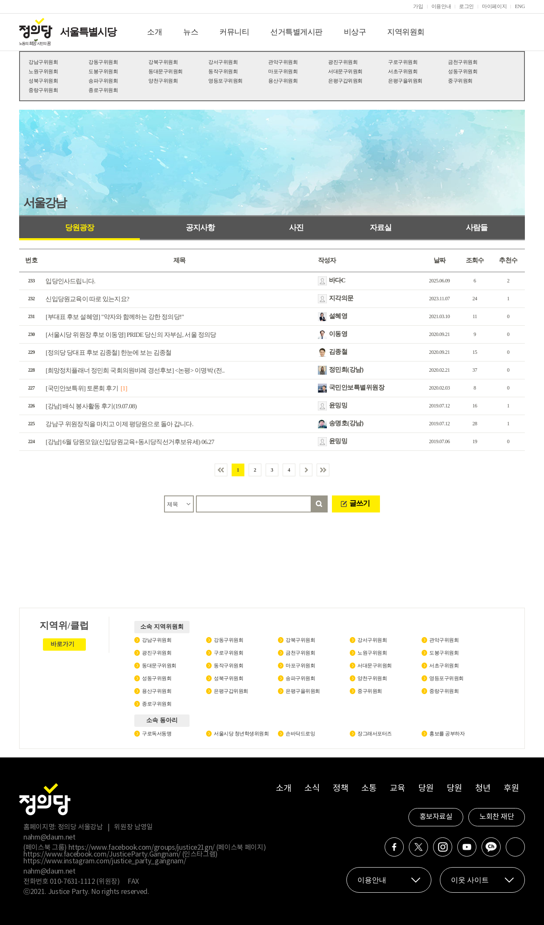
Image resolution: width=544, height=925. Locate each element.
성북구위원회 (43, 81)
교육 (397, 789)
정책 (340, 789)
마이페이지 (494, 6)
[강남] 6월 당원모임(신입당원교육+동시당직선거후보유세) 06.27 (129, 441)
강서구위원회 (223, 62)
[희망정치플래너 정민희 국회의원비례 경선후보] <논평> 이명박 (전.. (134, 370)
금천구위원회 (462, 62)
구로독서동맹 (156, 734)
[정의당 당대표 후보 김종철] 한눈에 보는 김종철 (108, 352)
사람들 (476, 227)
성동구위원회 (462, 71)
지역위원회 (406, 32)
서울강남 (44, 202)
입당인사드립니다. (70, 281)
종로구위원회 (103, 90)
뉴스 (190, 32)
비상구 (355, 32)
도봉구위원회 (103, 71)
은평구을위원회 (405, 81)
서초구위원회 (402, 71)
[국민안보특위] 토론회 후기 (81, 388)
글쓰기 (359, 503)
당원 (425, 789)
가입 (418, 6)
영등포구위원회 (225, 81)
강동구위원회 (103, 62)
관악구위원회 (283, 62)
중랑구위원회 (43, 90)
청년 (482, 789)
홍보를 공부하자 (447, 734)
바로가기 (62, 644)
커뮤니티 (234, 32)
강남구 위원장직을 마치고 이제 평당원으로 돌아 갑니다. (119, 424)
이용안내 (441, 6)
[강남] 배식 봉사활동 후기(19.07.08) (90, 406)
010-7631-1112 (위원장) (84, 881)
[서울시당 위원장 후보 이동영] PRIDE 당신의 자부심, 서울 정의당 (130, 334)
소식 (311, 789)
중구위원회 (460, 81)
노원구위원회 (43, 71)
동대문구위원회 (165, 71)
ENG (520, 6)
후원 (511, 789)
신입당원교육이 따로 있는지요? (87, 299)
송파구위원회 (103, 81)
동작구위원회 (223, 71)
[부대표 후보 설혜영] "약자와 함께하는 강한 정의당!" (114, 316)
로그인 (466, 6)
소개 (154, 32)
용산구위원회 (283, 81)
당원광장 (79, 227)
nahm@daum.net (49, 837)
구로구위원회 (402, 62)
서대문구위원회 (345, 71)
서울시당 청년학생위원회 (241, 734)
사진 (296, 227)
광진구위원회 (342, 62)
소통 (368, 789)
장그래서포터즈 (374, 734)
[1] (124, 388)
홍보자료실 (436, 817)
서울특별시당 (88, 31)
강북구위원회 (163, 62)
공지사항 (200, 227)
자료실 (380, 227)
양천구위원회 (163, 81)
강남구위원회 (43, 62)
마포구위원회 (283, 71)
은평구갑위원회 (345, 81)
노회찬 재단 (496, 817)
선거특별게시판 (296, 32)
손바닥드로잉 (300, 734)
